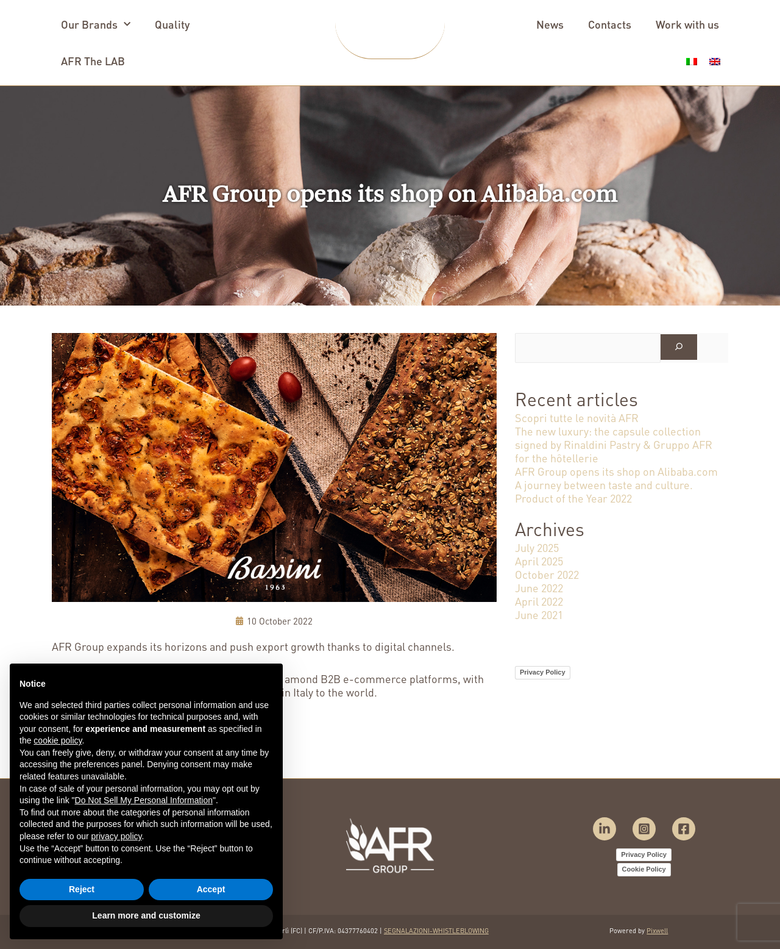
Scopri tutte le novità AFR (577, 417)
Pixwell (657, 930)
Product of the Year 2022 (573, 498)
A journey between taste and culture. (604, 485)
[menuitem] (691, 56)
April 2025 (539, 561)
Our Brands (95, 25)
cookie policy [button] (58, 740)
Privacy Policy (543, 672)
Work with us (687, 24)
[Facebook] (683, 828)
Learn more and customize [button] (146, 915)
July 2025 (537, 547)
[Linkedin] (604, 828)
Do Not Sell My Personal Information (144, 800)
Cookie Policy (644, 869)
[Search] (679, 347)
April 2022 (539, 601)
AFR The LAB (93, 61)
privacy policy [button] (116, 836)
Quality (172, 24)
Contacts (609, 24)
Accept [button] (211, 889)
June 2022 (539, 588)
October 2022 (547, 574)
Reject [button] (81, 889)
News (550, 24)
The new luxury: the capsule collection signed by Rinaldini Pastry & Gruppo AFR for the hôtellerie (613, 444)
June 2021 (539, 614)
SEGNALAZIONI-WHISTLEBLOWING (436, 930)
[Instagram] (644, 828)
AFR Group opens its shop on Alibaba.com (616, 471)
